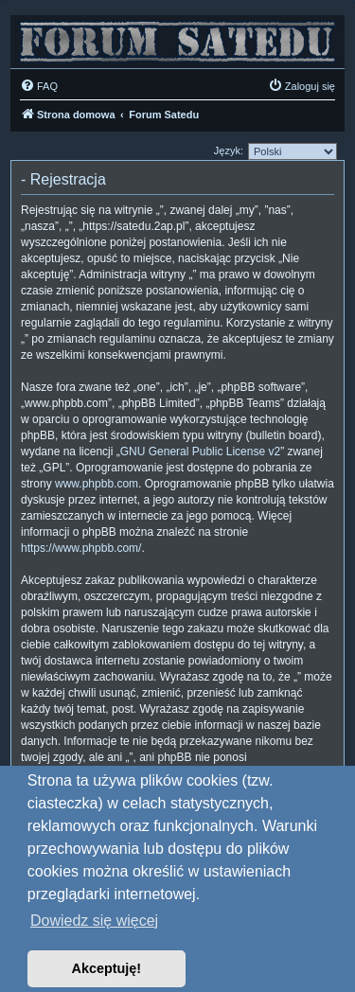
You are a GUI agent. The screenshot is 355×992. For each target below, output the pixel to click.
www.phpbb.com (96, 483)
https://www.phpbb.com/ (81, 548)
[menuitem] (39, 86)
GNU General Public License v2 (200, 451)
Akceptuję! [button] (107, 968)
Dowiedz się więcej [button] (94, 920)
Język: (228, 150)
